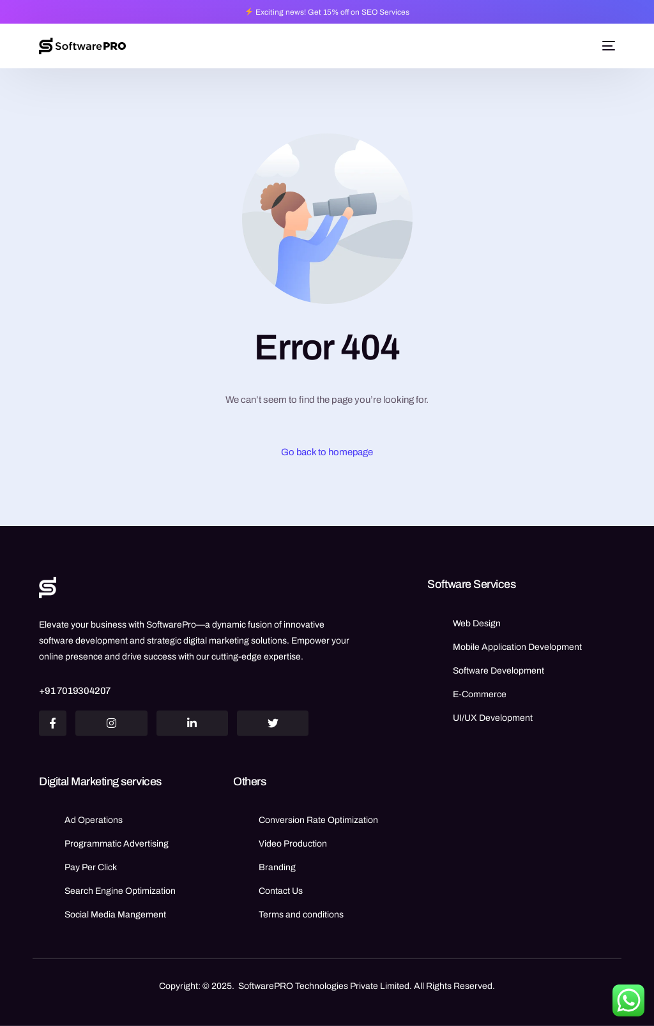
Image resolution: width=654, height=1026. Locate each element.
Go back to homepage (327, 452)
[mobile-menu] (606, 46)
